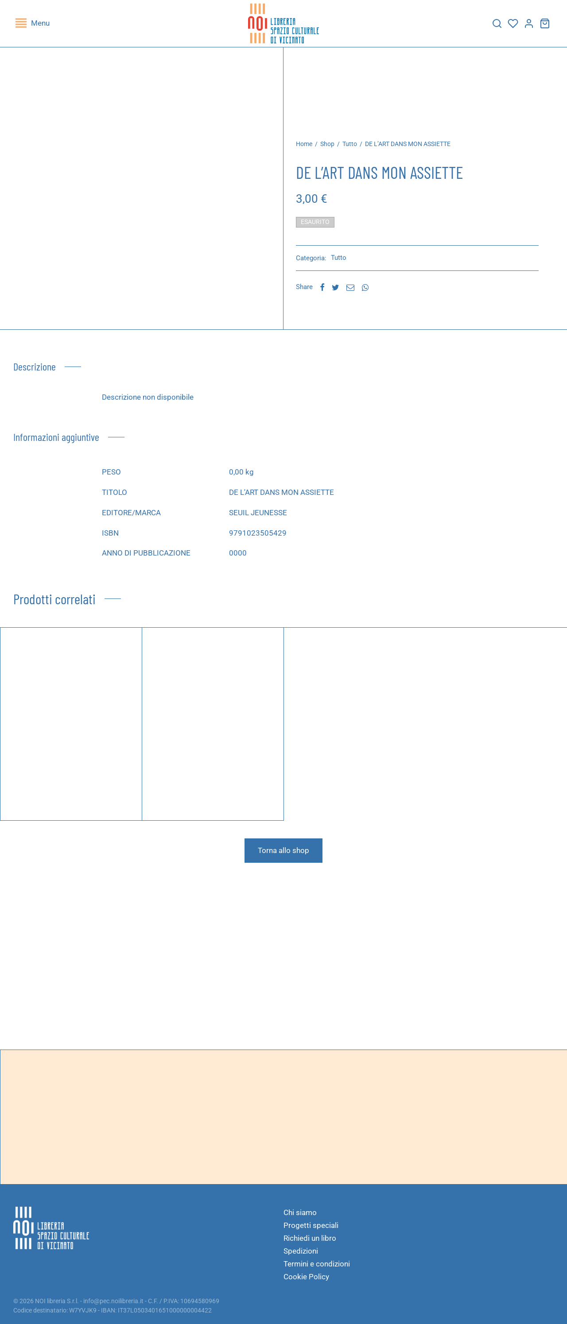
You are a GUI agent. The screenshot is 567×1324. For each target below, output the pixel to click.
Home (311, 150)
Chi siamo (300, 1212)
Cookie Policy (306, 1276)
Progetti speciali (311, 1225)
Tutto (357, 150)
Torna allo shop (283, 857)
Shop (335, 150)
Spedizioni (301, 1251)
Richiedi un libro (310, 1238)
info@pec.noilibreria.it (113, 1301)
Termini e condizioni (317, 1263)
